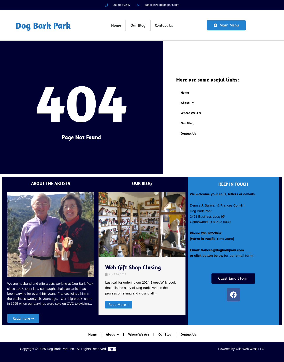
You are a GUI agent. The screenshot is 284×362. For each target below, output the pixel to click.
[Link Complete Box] (142, 286)
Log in (112, 349)
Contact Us (164, 25)
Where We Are (191, 113)
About (187, 103)
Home (116, 25)
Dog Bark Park (43, 25)
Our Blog (138, 25)
